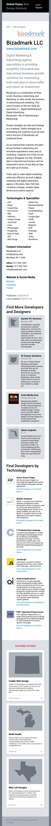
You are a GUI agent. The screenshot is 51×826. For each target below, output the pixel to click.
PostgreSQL (12, 231)
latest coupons (28, 430)
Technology (24, 820)
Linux (9, 225)
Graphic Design (13, 219)
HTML (31, 219)
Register (38, 8)
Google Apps (34, 216)
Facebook (11, 284)
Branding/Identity (36, 205)
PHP (31, 228)
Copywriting (12, 208)
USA (8, 27)
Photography (12, 228)
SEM (31, 234)
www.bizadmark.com (21, 49)
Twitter (9, 288)
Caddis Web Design (19, 681)
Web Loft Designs (18, 787)
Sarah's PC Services (31, 318)
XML (9, 214)
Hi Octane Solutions (31, 355)
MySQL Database (24, 499)
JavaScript (11, 222)
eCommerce (12, 211)
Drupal (31, 208)
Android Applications (26, 578)
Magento (32, 225)
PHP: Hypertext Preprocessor (30, 612)
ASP (9, 202)
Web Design (12, 239)
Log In (38, 5)
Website (10, 281)
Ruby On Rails (13, 234)
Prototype (33, 231)
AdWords (11, 216)
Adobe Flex (33, 202)
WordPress (33, 239)
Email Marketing (35, 211)
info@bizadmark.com (16, 269)
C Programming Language (28, 530)
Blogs (9, 205)
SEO (9, 236)
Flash (31, 214)
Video (31, 236)
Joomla (32, 222)
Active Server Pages (25, 477)
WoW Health (15, 734)
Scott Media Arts (29, 395)
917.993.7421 (20, 263)
